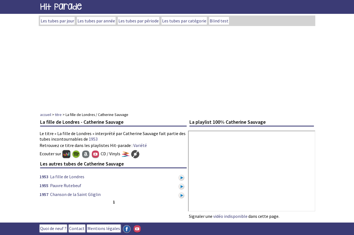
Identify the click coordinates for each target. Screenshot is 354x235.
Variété (140, 145)
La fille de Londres (67, 176)
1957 (44, 194)
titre (58, 114)
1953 (93, 139)
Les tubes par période (138, 21)
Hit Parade (61, 7)
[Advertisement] (177, 67)
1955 (44, 185)
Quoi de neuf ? (53, 228)
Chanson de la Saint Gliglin (75, 194)
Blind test (219, 21)
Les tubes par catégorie (184, 21)
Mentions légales (103, 228)
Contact (77, 228)
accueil (45, 114)
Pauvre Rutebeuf (65, 185)
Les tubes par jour (57, 21)
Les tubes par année (96, 21)
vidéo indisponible (230, 216)
